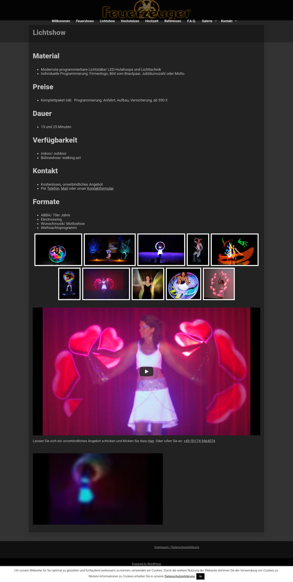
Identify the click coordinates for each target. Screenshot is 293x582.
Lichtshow (107, 21)
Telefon (55, 190)
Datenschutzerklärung (180, 576)
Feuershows (85, 21)
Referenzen (172, 21)
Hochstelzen (130, 21)
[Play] (146, 370)
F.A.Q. (191, 21)
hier (151, 438)
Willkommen (61, 21)
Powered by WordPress (146, 564)
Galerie (207, 21)
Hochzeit (151, 21)
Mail (65, 190)
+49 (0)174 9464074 (198, 438)
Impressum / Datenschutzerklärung (176, 547)
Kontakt (227, 21)
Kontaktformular (101, 190)
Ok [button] (200, 576)
